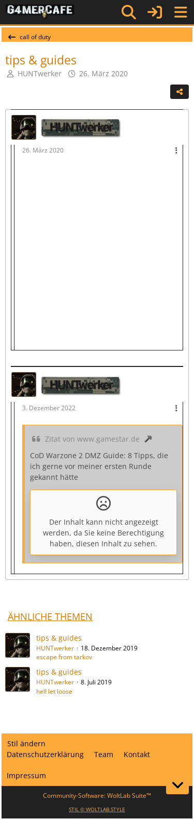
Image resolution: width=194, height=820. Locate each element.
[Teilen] (179, 92)
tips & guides (59, 638)
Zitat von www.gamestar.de (92, 439)
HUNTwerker (40, 73)
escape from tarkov (64, 656)
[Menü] (180, 12)
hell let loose (54, 691)
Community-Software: (97, 795)
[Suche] (128, 12)
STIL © (97, 809)
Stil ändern (26, 743)
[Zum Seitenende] (177, 785)
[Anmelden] (154, 12)
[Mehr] (176, 150)
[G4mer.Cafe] (40, 12)
